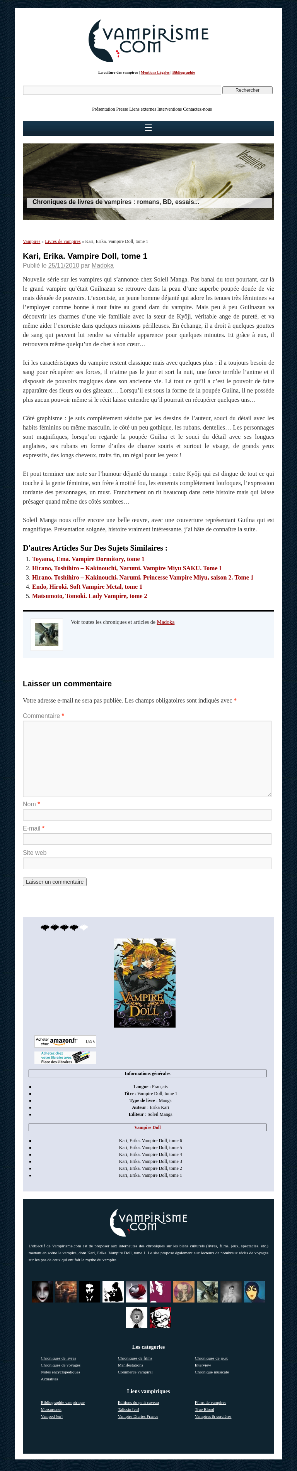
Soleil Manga (159, 1114)
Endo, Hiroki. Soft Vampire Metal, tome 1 (87, 586)
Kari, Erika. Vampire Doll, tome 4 (150, 1154)
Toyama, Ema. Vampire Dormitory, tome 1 (88, 559)
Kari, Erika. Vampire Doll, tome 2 (150, 1168)
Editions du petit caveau (138, 1402)
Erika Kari (159, 1107)
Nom (31, 804)
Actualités (49, 1379)
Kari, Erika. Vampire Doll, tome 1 (150, 1175)
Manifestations (130, 1365)
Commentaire (43, 716)
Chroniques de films (135, 1358)
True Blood (204, 1409)
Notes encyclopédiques (60, 1372)
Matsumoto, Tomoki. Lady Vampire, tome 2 (89, 596)
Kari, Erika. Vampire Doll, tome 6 (150, 1140)
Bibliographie (183, 72)
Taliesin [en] (128, 1409)
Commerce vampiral (135, 1372)
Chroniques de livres (58, 1358)
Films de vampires (210, 1402)
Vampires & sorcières (213, 1416)
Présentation (103, 109)
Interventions (169, 109)
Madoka (103, 265)
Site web (34, 852)
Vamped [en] (52, 1416)
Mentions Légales (155, 72)
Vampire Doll (147, 1127)
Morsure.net (51, 1409)
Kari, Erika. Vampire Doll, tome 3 (150, 1161)
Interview (203, 1365)
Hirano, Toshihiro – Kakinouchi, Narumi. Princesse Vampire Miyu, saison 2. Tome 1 (143, 577)
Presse (122, 109)
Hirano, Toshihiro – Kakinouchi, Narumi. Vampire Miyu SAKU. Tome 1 (127, 568)
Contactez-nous (197, 109)
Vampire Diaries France (138, 1416)
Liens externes (142, 109)
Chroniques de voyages (61, 1365)
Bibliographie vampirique (63, 1402)
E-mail (33, 828)
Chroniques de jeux (211, 1358)
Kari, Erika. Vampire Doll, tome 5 (150, 1147)
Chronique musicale (212, 1372)
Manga (165, 1100)
